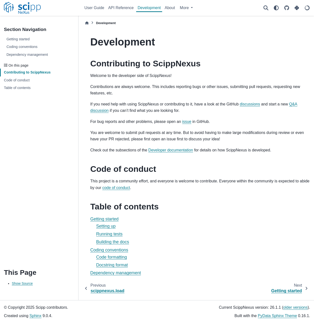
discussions (250, 104)
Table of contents (17, 88)
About (170, 8)
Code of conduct (17, 80)
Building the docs (112, 241)
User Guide (94, 8)
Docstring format (112, 265)
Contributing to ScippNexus (27, 72)
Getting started (17, 39)
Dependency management (27, 55)
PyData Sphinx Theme (277, 316)
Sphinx (35, 316)
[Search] (266, 8)
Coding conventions (21, 47)
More (185, 8)
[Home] (87, 23)
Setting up (106, 226)
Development (149, 8)
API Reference (121, 8)
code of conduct (116, 188)
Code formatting (111, 257)
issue (186, 121)
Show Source (22, 283)
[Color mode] (276, 8)
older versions (295, 307)
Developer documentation (170, 150)
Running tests (109, 234)
